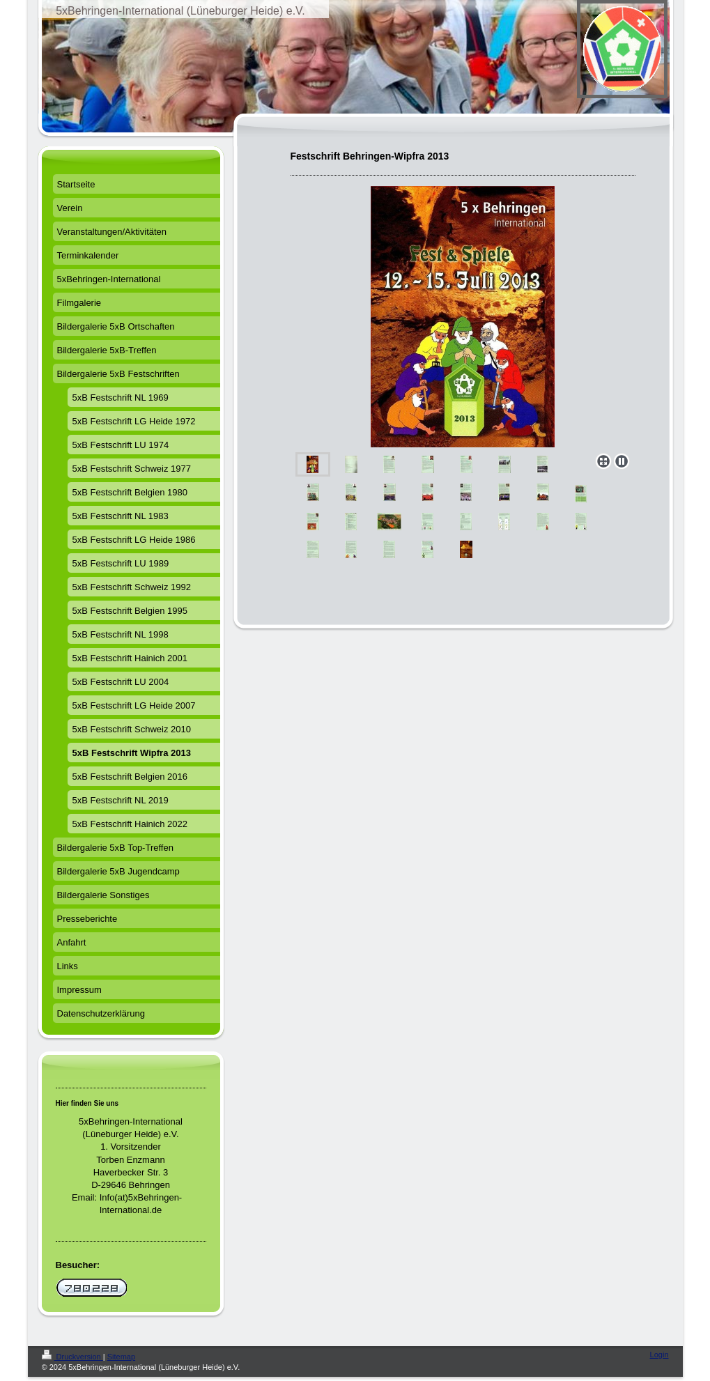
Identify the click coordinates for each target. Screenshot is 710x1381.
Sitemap (121, 1356)
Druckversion (72, 1356)
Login (659, 1354)
